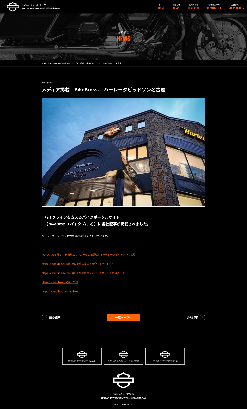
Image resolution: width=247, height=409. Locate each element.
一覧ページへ (123, 317)
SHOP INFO (235, 8)
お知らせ (67, 63)
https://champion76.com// (77, 263)
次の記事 (192, 317)
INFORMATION (55, 63)
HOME (161, 8)
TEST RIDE (193, 8)
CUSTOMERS (214, 8)
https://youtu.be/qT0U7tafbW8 (60, 291)
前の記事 (54, 317)
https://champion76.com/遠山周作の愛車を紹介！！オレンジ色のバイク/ (83, 273)
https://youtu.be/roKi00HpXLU (60, 282)
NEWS (176, 8)
